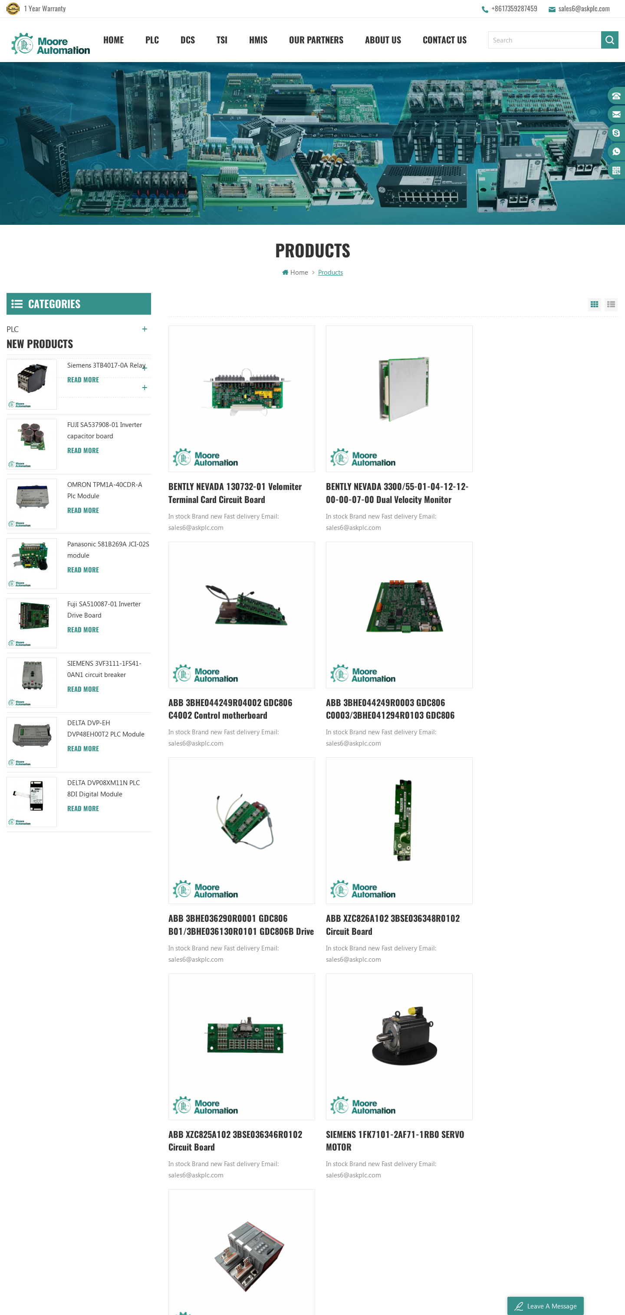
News (186, 1095)
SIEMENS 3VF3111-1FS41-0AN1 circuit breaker (104, 748)
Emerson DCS (387, 1095)
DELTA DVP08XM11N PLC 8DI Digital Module (103, 867)
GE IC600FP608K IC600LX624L (410, 1168)
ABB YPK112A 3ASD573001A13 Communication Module (306, 1065)
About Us (383, 39)
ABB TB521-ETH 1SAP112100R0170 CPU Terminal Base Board (535, 905)
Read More (83, 459)
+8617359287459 (514, 8)
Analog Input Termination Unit (410, 1154)
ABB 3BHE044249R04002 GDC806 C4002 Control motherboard (532, 487)
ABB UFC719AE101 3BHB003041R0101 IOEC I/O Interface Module (306, 1109)
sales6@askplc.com (584, 8)
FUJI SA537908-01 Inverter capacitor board (104, 509)
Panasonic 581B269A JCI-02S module (108, 629)
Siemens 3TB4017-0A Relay (106, 444)
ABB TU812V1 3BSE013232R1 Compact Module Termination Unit (306, 1154)
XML (184, 1168)
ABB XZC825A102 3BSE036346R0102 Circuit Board (237, 905)
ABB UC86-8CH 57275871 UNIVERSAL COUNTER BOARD (306, 1095)
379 (413, 970)
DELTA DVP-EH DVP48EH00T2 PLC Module (106, 808)
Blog (184, 1124)
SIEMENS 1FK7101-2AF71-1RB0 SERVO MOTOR (388, 905)
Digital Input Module (398, 1109)
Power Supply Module (399, 1124)
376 (357, 970)
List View (611, 306)
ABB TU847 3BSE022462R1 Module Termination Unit (306, 1080)
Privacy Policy (197, 1183)
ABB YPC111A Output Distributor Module (306, 1139)
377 (373, 970)
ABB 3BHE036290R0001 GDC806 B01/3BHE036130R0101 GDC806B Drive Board (382, 697)
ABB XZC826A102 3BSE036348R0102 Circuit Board (538, 696)
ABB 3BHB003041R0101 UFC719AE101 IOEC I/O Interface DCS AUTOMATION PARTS (306, 1168)
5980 (461, 970)
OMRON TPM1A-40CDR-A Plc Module (104, 569)
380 (429, 970)
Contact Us (445, 39)
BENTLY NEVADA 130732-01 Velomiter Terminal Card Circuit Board (236, 487)
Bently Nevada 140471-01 (404, 1139)
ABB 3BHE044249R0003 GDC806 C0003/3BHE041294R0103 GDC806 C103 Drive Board (233, 697)
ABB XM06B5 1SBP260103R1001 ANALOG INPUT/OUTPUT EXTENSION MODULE (306, 1124)
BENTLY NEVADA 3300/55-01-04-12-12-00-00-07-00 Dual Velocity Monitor (388, 487)
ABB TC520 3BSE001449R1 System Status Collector (306, 1183)
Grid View (594, 306)
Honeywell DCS (390, 1080)
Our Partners (316, 39)
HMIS (258, 39)
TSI (222, 39)
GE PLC (378, 1065)
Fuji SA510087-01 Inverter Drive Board (104, 688)
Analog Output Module (401, 1198)
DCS (188, 39)
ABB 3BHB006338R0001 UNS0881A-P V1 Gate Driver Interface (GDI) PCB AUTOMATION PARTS (306, 1198)
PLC (152, 39)
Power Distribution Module (406, 1183)
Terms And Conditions (209, 1139)
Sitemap (190, 1154)
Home (113, 39)
